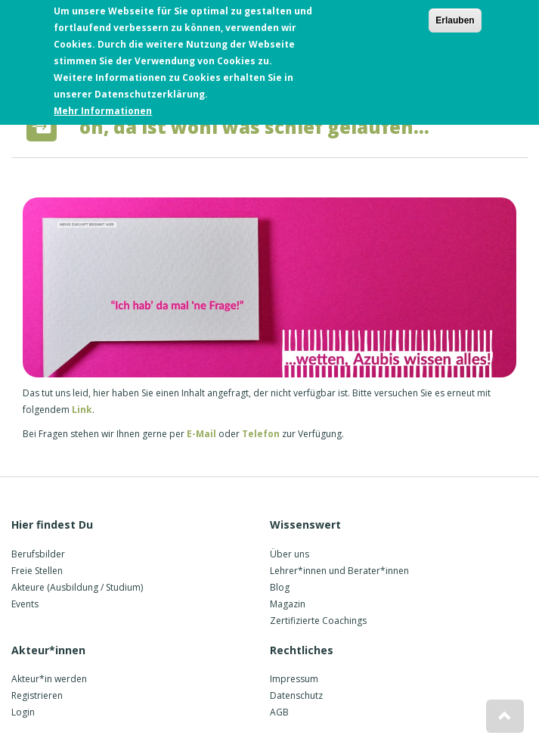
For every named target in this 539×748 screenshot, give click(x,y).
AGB (279, 712)
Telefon (261, 433)
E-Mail (200, 433)
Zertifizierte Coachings (318, 620)
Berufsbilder (38, 554)
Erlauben (454, 17)
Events (25, 603)
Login (23, 712)
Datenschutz (296, 695)
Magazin (287, 603)
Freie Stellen (37, 570)
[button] (505, 716)
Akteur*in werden (49, 678)
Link (82, 409)
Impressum (294, 678)
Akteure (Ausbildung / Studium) (77, 587)
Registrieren (37, 695)
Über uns (289, 554)
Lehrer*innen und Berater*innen (339, 570)
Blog (280, 587)
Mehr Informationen (103, 107)
